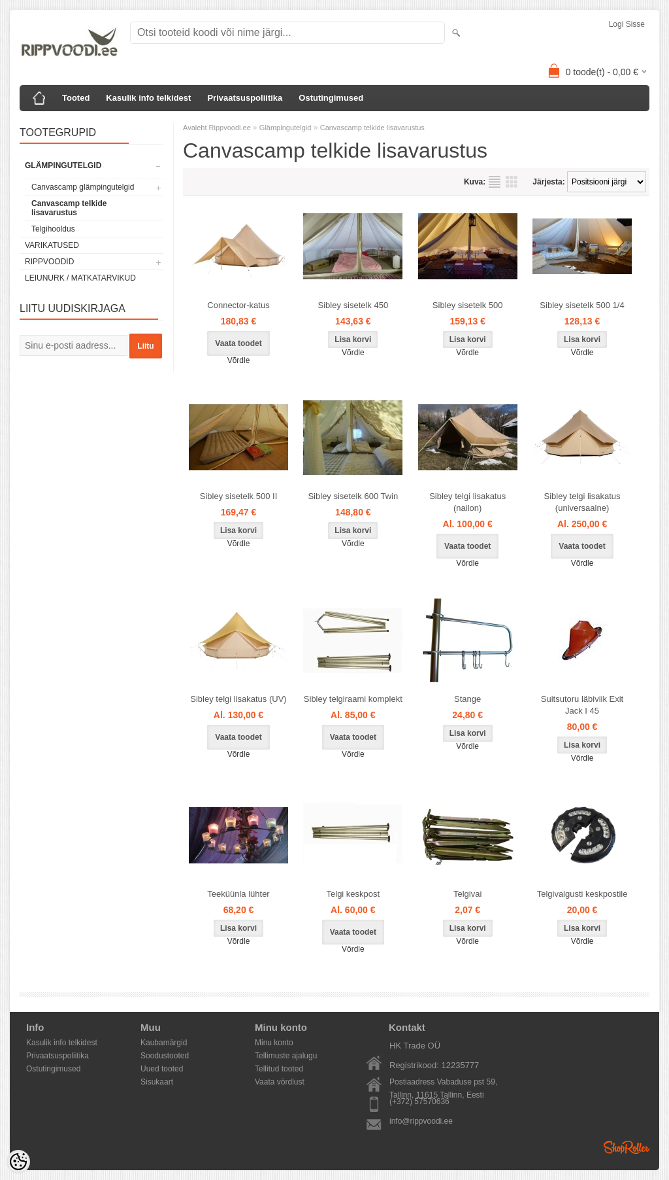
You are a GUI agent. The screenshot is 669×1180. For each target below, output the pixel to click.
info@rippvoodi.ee (421, 1121)
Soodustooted (164, 1055)
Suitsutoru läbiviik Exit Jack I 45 (582, 705)
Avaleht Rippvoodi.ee (218, 127)
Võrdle (238, 360)
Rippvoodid (49, 261)
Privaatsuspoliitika (244, 98)
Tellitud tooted (279, 1068)
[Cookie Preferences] (18, 1161)
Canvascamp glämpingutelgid (82, 187)
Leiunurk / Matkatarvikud (80, 278)
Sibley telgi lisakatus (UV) (238, 699)
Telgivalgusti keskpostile (582, 894)
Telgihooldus (53, 229)
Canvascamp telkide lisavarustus (68, 208)
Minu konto (274, 1042)
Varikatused (52, 245)
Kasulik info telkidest (148, 98)
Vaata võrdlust (279, 1081)
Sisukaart (156, 1081)
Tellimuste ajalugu (286, 1055)
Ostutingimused (331, 98)
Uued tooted (161, 1068)
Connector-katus (238, 305)
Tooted (76, 98)
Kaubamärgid (163, 1042)
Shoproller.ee (626, 1147)
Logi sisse (627, 24)
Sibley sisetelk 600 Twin (353, 496)
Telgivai (467, 894)
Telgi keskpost (353, 894)
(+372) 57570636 (419, 1101)
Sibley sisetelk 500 (467, 305)
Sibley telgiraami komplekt (353, 699)
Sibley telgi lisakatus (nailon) (467, 502)
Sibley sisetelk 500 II (239, 496)
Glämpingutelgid (63, 165)
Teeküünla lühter (238, 894)
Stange (467, 699)
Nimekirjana (494, 182)
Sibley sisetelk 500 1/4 (582, 305)
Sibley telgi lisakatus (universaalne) (582, 502)
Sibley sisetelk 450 (353, 305)
